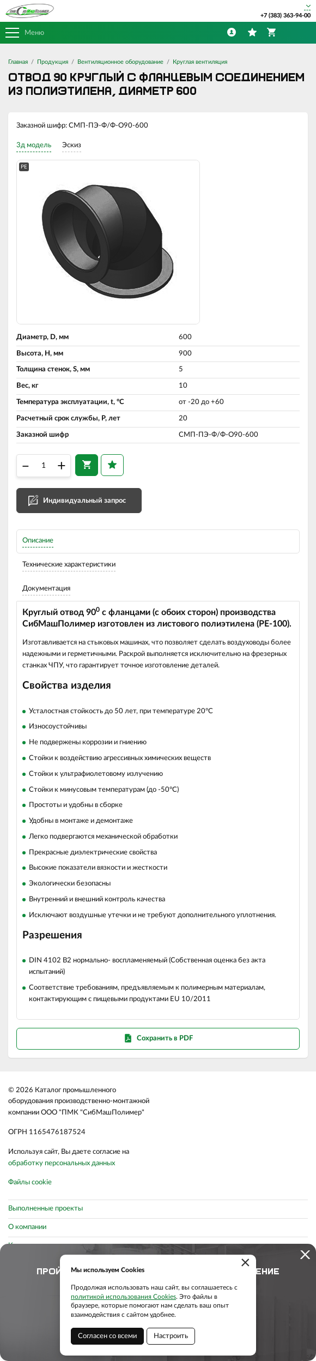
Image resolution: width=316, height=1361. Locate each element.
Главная (18, 62)
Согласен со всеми (107, 1336)
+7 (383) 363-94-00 (285, 16)
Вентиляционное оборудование (120, 62)
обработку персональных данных (61, 1163)
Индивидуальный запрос (84, 500)
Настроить (171, 1336)
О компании (27, 1227)
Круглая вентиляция (200, 62)
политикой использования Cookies (123, 1296)
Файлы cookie (30, 1182)
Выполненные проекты (45, 1208)
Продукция (52, 62)
